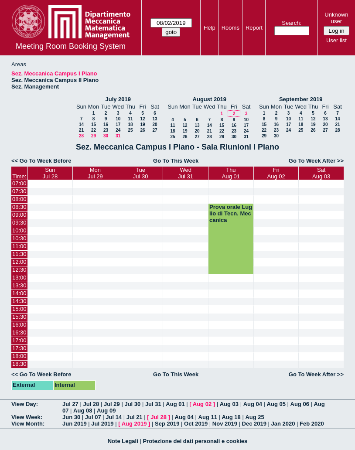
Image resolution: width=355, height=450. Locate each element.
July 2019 (118, 99)
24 (118, 130)
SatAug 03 (321, 173)
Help (209, 27)
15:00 (19, 309)
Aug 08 (82, 410)
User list (336, 40)
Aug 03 (229, 404)
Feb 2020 (312, 423)
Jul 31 (153, 404)
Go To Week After (312, 160)
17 (118, 124)
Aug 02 (202, 404)
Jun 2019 (74, 423)
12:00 (19, 262)
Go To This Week (175, 160)
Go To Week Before (46, 160)
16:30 (19, 332)
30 (105, 135)
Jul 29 (112, 404)
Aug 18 (231, 417)
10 (118, 118)
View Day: (24, 404)
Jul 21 (134, 417)
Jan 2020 (283, 423)
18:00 (19, 356)
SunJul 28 (50, 173)
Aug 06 (299, 404)
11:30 (19, 254)
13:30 (19, 285)
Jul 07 (93, 417)
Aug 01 (175, 404)
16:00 (19, 324)
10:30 (19, 238)
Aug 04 (252, 404)
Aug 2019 (134, 423)
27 (154, 130)
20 (154, 124)
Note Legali (123, 441)
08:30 (19, 207)
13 (154, 118)
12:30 (19, 269)
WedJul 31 (185, 173)
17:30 (19, 348)
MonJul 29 (95, 173)
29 (93, 135)
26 (142, 130)
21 (81, 130)
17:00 (19, 340)
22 (93, 130)
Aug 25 (254, 417)
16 (105, 124)
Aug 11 (207, 417)
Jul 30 (132, 404)
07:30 (19, 191)
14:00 (19, 293)
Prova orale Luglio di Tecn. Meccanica (230, 213)
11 (130, 118)
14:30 (19, 301)
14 (81, 124)
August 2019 (209, 99)
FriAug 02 (276, 173)
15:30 (19, 317)
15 (93, 124)
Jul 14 (114, 417)
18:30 (19, 364)
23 (105, 130)
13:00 (19, 277)
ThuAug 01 (231, 173)
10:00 (19, 230)
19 (142, 124)
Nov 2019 (224, 423)
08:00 (19, 199)
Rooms (230, 27)
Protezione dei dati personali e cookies (195, 441)
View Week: (26, 417)
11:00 (19, 246)
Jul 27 (70, 404)
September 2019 (301, 99)
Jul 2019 (102, 423)
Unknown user (336, 17)
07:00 (19, 183)
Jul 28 (91, 404)
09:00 (19, 214)
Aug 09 (106, 410)
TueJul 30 (140, 173)
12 (142, 118)
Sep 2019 (167, 423)
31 (118, 135)
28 (81, 135)
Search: (291, 23)
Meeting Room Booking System (71, 46)
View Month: (27, 423)
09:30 (19, 222)
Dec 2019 (254, 423)
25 (130, 130)
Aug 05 (276, 404)
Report (254, 27)
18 (130, 124)
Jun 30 (71, 417)
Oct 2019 (196, 423)
